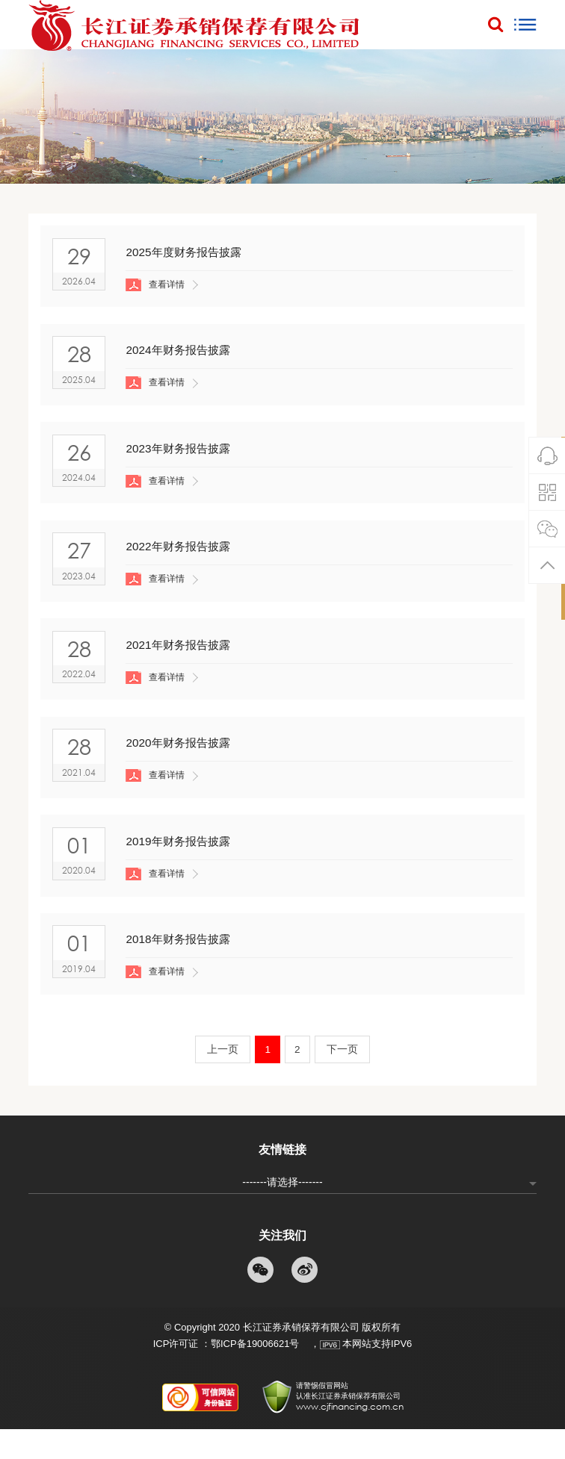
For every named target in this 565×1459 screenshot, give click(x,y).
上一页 (221, 1079)
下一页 (343, 1079)
